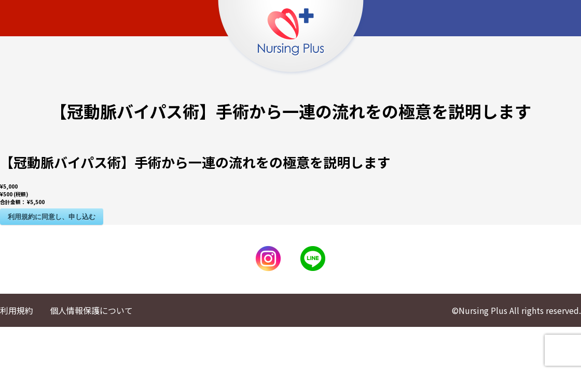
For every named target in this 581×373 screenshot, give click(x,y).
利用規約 (16, 310)
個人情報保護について (91, 310)
